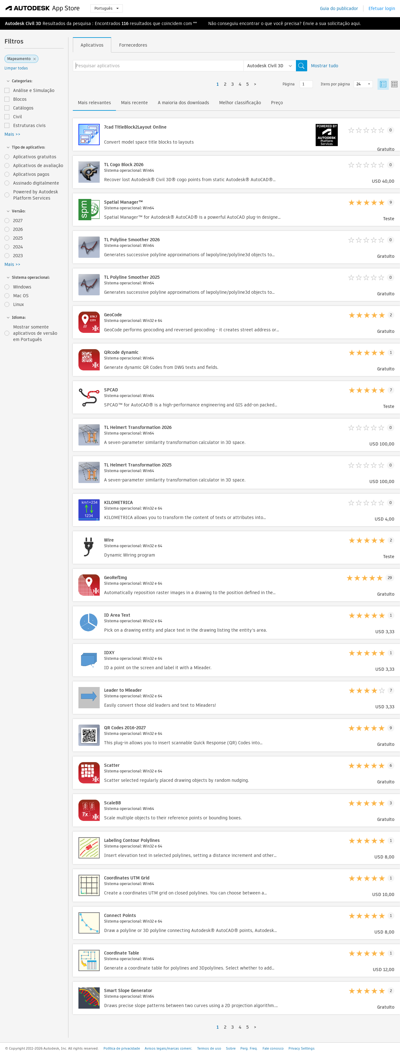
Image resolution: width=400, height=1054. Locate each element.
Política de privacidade (121, 1048)
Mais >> (12, 134)
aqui (355, 23)
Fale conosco (273, 1048)
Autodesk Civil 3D (23, 23)
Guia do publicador (339, 8)
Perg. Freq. (249, 1048)
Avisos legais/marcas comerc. (168, 1048)
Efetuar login (381, 8)
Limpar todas (16, 68)
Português (106, 8)
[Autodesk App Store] (42, 8)
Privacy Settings (301, 1048)
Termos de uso (209, 1048)
